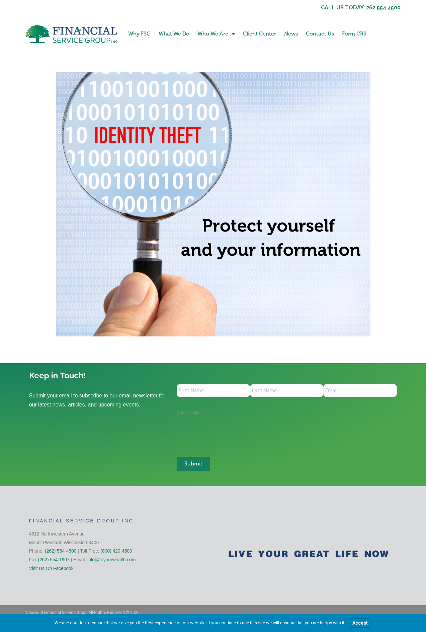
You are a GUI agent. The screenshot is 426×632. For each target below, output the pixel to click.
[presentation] (227, 433)
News (291, 33)
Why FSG (139, 33)
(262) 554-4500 (60, 550)
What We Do (174, 33)
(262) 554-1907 (53, 559)
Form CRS (354, 33)
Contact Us (320, 33)
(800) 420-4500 (116, 550)
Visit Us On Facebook (51, 567)
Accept (360, 623)
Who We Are (216, 34)
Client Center (259, 33)
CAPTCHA (188, 413)
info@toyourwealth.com (111, 559)
